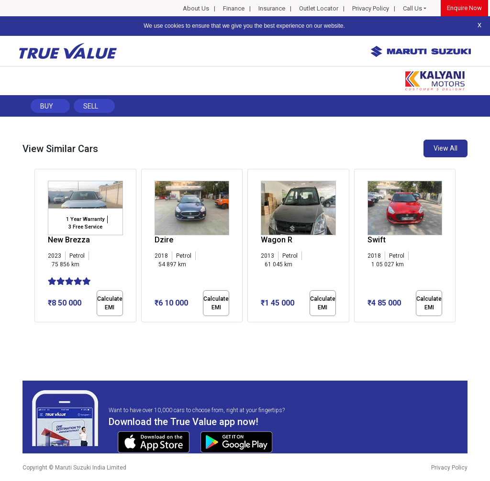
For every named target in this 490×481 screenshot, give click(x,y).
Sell (90, 106)
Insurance (271, 8)
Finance (234, 8)
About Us (196, 8)
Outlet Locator (318, 8)
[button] (37, 330)
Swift (377, 239)
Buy (46, 106)
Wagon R (276, 239)
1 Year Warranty (85, 219)
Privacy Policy (370, 8)
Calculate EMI (109, 303)
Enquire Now (464, 7)
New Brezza (69, 239)
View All (445, 148)
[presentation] (39, 247)
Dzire (164, 239)
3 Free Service (85, 227)
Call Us (412, 8)
